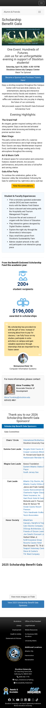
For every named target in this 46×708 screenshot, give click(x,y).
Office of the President (33, 621)
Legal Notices (30, 625)
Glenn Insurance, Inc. (32, 495)
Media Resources (31, 630)
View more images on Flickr (23, 597)
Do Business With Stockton (31, 635)
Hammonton (29, 655)
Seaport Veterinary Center (34, 548)
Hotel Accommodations (23, 186)
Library (18, 625)
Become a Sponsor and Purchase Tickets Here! (23, 78)
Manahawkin (29, 660)
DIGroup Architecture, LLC (34, 529)
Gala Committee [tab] (11, 432)
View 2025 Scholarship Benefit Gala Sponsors (23, 604)
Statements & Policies (13, 638)
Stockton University (13, 3)
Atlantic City (29, 651)
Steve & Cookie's (30, 551)
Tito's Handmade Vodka (33, 512)
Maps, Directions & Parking (23, 680)
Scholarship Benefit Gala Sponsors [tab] (20, 426)
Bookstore (17, 621)
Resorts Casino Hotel (32, 543)
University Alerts (30, 641)
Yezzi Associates (30, 515)
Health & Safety (15, 634)
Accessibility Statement (24, 683)
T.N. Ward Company (31, 554)
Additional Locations (33, 647)
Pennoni (26, 509)
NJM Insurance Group (32, 540)
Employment (16, 630)
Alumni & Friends (12, 12)
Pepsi (25, 469)
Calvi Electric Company (33, 526)
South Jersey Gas (31, 472)
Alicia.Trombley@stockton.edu (17, 397)
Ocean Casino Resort (32, 507)
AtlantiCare (28, 520)
